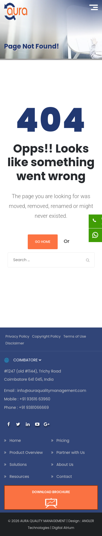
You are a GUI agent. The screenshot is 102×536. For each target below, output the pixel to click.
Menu (95, 6)
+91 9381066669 (34, 407)
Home (15, 440)
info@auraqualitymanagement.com (51, 390)
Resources (19, 476)
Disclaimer (14, 343)
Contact (64, 476)
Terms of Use (74, 336)
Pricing (63, 440)
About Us (65, 464)
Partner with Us (71, 452)
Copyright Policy (46, 336)
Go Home (43, 241)
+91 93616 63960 (35, 399)
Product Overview (26, 452)
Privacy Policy (17, 336)
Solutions (18, 464)
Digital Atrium (63, 527)
